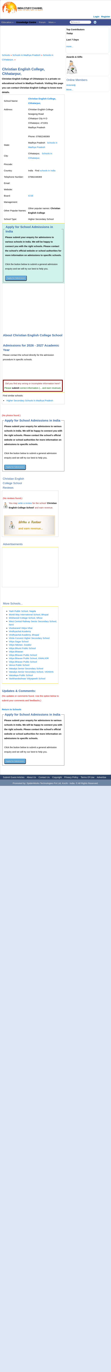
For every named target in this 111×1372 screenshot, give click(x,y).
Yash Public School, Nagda (22, 611)
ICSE (30, 195)
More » (52, 22)
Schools (6, 55)
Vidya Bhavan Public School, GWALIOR (29, 658)
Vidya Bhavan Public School (23, 655)
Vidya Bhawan (16, 651)
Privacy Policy (71, 777)
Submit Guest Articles (13, 777)
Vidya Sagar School (18, 641)
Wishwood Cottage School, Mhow (25, 618)
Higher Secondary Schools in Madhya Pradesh (29, 400)
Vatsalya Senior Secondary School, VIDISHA (31, 671)
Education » (7, 22)
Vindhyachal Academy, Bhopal (24, 634)
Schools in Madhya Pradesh (26, 55)
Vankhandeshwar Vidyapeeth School (27, 678)
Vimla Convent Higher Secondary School (29, 638)
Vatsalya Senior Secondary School (26, 668)
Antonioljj (70, 85)
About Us (31, 777)
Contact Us (44, 777)
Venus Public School (19, 665)
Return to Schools (11, 709)
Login (96, 16)
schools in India (47, 170)
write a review (25, 503)
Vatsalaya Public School (21, 675)
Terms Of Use (88, 777)
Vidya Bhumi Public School (22, 648)
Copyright (57, 777)
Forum (42, 22)
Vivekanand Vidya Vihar (21, 628)
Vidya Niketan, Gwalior (20, 645)
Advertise (101, 777)
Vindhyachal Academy (20, 631)
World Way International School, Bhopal (28, 614)
